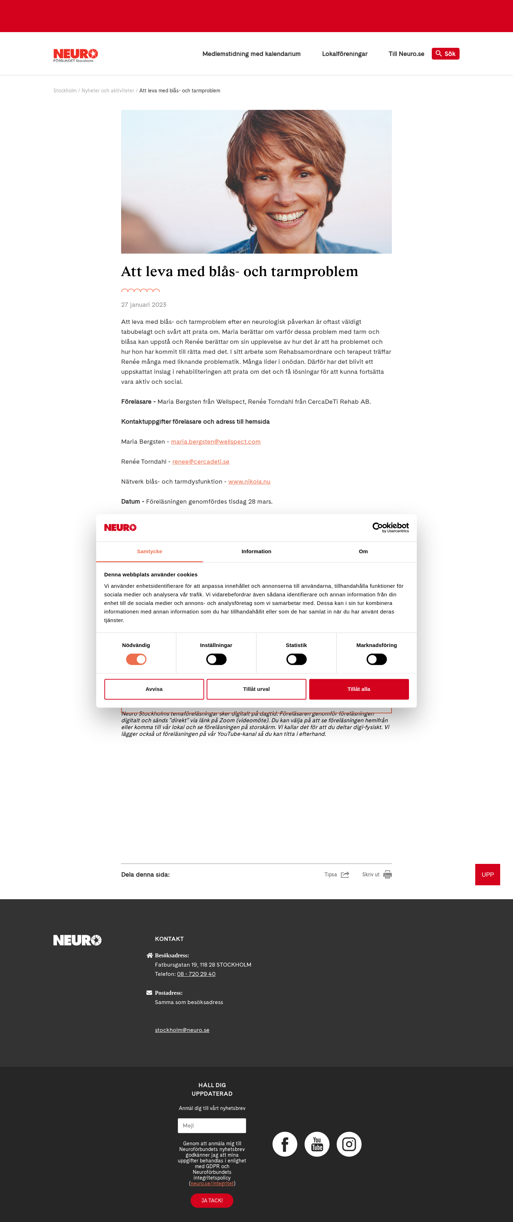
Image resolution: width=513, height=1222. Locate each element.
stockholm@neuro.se (182, 1030)
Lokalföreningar (344, 53)
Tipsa (331, 874)
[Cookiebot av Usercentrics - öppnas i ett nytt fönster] (378, 528)
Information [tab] (256, 551)
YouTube (317, 1144)
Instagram (349, 1144)
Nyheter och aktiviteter (108, 90)
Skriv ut (370, 874)
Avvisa (154, 689)
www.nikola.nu (249, 481)
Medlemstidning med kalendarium (251, 53)
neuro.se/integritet (212, 1183)
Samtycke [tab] (149, 551)
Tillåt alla (359, 689)
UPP (488, 874)
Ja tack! (212, 1200)
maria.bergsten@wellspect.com (216, 441)
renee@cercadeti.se (200, 461)
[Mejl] (212, 1125)
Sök (446, 53)
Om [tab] (363, 551)
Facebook (285, 1144)
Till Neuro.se (406, 53)
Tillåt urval (256, 689)
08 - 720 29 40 (196, 974)
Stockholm (65, 90)
